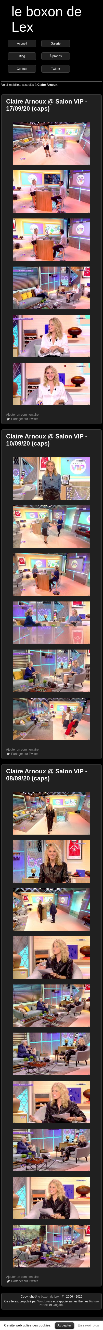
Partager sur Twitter (24, 419)
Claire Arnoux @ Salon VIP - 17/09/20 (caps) (46, 105)
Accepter (64, 1325)
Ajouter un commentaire (22, 414)
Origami (58, 1305)
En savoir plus (88, 1325)
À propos (55, 56)
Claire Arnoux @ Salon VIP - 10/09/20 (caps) (46, 440)
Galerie (56, 43)
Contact (22, 69)
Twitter (55, 69)
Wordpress (45, 1301)
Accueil (22, 43)
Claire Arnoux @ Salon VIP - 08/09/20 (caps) (46, 775)
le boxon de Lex (48, 1296)
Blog (22, 56)
